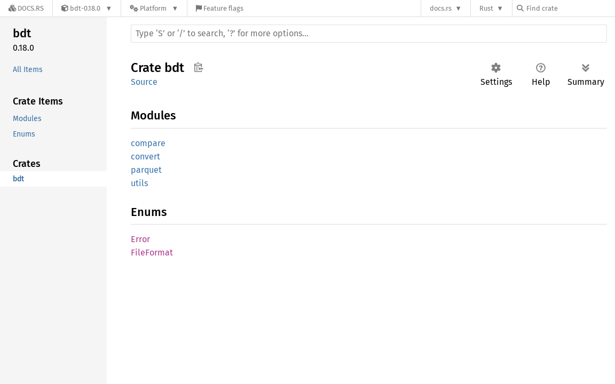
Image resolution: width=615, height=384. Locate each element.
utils (139, 183)
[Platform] (154, 8)
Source (144, 82)
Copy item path (198, 67)
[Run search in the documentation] (369, 34)
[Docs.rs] (26, 8)
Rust (486, 8)
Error (140, 239)
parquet (146, 170)
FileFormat (152, 252)
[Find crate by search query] (570, 8)
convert (145, 156)
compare (148, 143)
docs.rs (441, 8)
